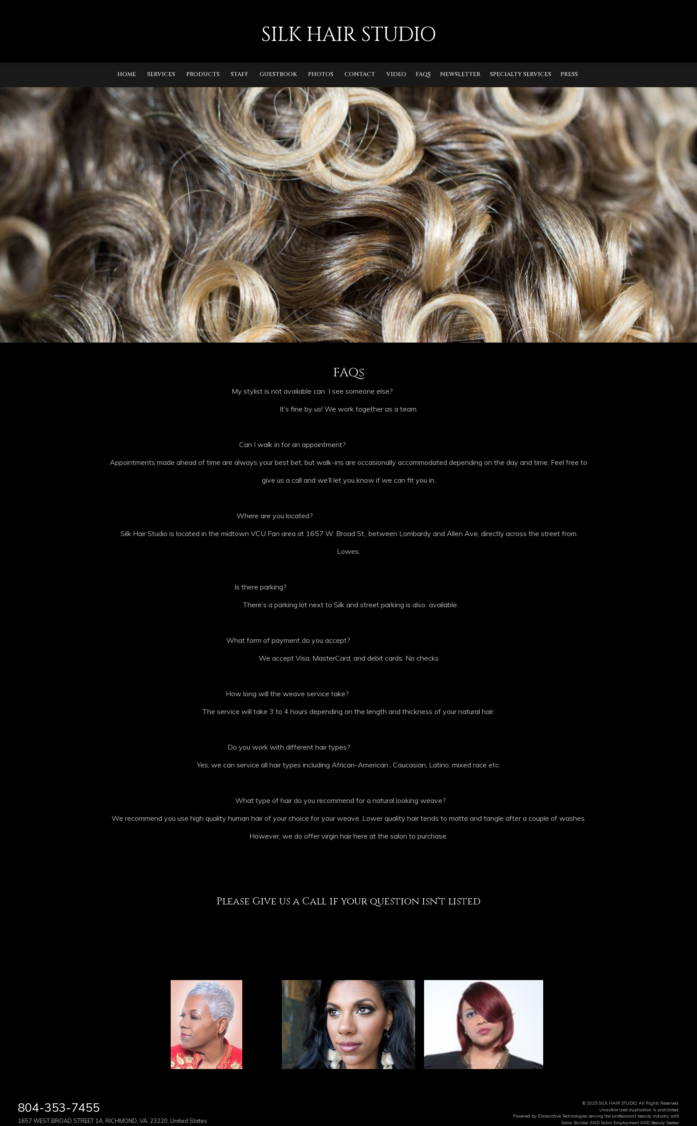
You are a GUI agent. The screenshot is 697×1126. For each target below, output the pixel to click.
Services (161, 74)
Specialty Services (520, 74)
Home (126, 74)
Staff (239, 74)
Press (569, 74)
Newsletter (460, 74)
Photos (320, 74)
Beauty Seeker (665, 1122)
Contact (359, 74)
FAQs (423, 74)
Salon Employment (620, 1122)
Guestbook (278, 74)
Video (396, 74)
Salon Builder (575, 1122)
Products (203, 74)
